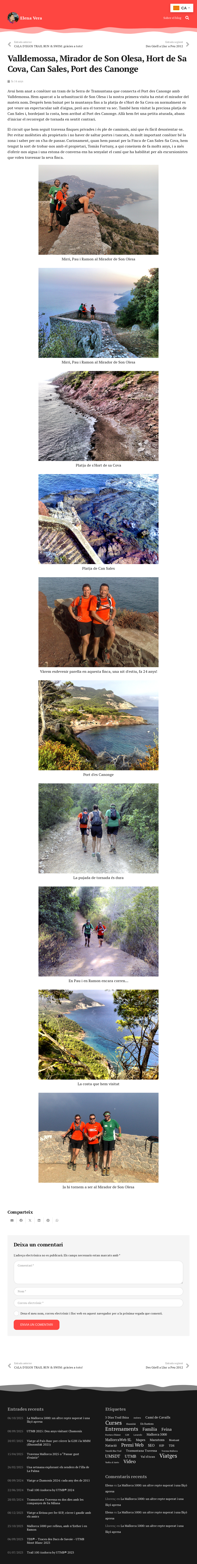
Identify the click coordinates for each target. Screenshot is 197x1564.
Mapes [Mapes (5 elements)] (140, 1440)
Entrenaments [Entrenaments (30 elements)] (121, 1428)
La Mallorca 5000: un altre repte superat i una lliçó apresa (58, 1420)
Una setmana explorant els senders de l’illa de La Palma (58, 1469)
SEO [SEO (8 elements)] (151, 1445)
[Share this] (21, 1220)
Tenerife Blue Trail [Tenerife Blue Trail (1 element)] (113, 1451)
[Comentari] (98, 1272)
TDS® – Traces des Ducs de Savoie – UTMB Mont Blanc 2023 (55, 1541)
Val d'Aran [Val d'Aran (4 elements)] (148, 1457)
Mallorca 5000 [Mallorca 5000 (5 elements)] (157, 1434)
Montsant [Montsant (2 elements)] (174, 1440)
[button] (187, 17)
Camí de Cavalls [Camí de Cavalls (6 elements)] (157, 1417)
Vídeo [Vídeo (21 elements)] (129, 1461)
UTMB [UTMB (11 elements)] (130, 1456)
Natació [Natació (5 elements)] (111, 1445)
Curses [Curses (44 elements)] (113, 1422)
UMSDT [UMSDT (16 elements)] (112, 1456)
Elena (109, 1485)
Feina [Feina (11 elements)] (167, 1429)
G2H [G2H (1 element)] (127, 1435)
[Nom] (98, 1291)
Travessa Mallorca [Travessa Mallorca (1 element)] (170, 1451)
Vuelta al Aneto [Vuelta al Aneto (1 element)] (112, 1462)
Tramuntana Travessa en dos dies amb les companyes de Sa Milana (55, 1501)
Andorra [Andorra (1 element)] (137, 1417)
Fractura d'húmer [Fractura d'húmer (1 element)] (113, 1435)
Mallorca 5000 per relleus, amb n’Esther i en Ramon (57, 1528)
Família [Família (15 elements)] (150, 1429)
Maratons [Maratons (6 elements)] (157, 1439)
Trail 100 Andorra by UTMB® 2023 (50, 1552)
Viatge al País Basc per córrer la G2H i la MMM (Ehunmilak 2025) (58, 1442)
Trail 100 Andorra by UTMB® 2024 (50, 1490)
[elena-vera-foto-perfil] (13, 17)
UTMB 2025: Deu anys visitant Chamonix (54, 1431)
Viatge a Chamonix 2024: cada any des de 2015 (58, 1480)
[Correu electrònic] (98, 1303)
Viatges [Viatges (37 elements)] (168, 1455)
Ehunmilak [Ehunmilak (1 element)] (131, 1424)
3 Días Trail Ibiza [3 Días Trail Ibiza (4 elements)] (117, 1417)
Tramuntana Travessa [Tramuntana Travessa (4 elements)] (141, 1451)
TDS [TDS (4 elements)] (171, 1445)
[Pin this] (48, 1220)
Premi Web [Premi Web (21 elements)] (132, 1445)
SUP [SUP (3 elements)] (161, 1445)
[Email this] (12, 1220)
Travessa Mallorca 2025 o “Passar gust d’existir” (53, 1456)
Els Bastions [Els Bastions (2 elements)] (147, 1423)
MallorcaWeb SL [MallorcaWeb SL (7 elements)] (118, 1439)
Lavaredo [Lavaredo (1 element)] (138, 1435)
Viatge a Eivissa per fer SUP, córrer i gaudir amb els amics (59, 1514)
